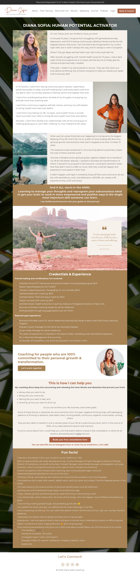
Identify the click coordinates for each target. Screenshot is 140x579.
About (35, 11)
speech (68, 514)
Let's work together (32, 369)
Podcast (104, 11)
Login (112, 11)
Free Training (46, 11)
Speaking (84, 11)
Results (74, 11)
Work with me (61, 11)
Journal (94, 11)
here (68, 448)
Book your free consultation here (70, 443)
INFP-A (38, 534)
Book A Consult (126, 11)
